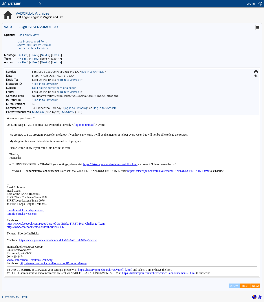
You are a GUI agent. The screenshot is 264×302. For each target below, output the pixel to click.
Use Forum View (28, 35)
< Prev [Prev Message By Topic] (34, 58)
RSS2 (255, 286)
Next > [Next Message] (45, 55)
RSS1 (245, 286)
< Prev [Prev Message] (34, 55)
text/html (68, 112)
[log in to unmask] (92, 71)
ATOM (234, 286)
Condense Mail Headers (32, 48)
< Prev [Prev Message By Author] (34, 62)
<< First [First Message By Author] (22, 62)
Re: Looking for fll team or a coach (54, 88)
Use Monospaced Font (32, 41)
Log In (250, 3)
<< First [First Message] (22, 55)
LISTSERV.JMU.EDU (15, 297)
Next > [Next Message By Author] (45, 62)
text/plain (38, 112)
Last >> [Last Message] (56, 55)
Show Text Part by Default (34, 44)
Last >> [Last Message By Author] (56, 62)
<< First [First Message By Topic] (22, 58)
